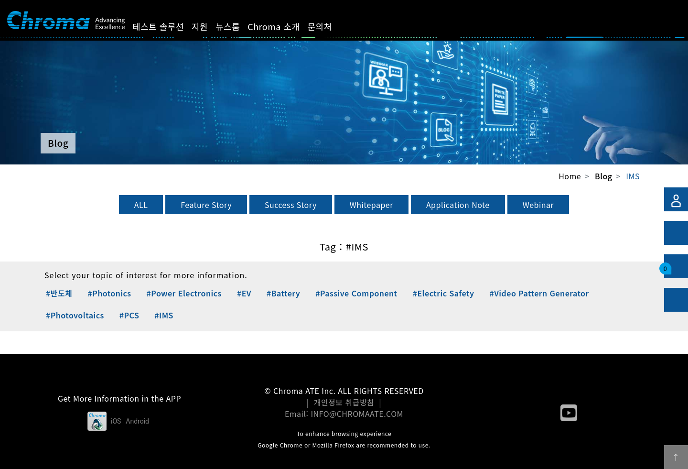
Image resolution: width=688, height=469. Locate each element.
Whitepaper (371, 204)
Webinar (538, 204)
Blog (603, 176)
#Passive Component (356, 293)
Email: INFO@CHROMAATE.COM (344, 413)
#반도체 (59, 293)
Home (570, 176)
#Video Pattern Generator (539, 293)
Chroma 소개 (284, 26)
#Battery (283, 293)
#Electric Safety (443, 293)
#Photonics (109, 293)
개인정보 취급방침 (344, 402)
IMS (633, 176)
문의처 (330, 26)
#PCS (129, 315)
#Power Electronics (184, 293)
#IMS (163, 315)
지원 (211, 26)
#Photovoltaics (75, 315)
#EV (244, 293)
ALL (141, 204)
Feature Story (206, 204)
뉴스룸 (238, 26)
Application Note (458, 204)
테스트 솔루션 (169, 26)
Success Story (291, 204)
